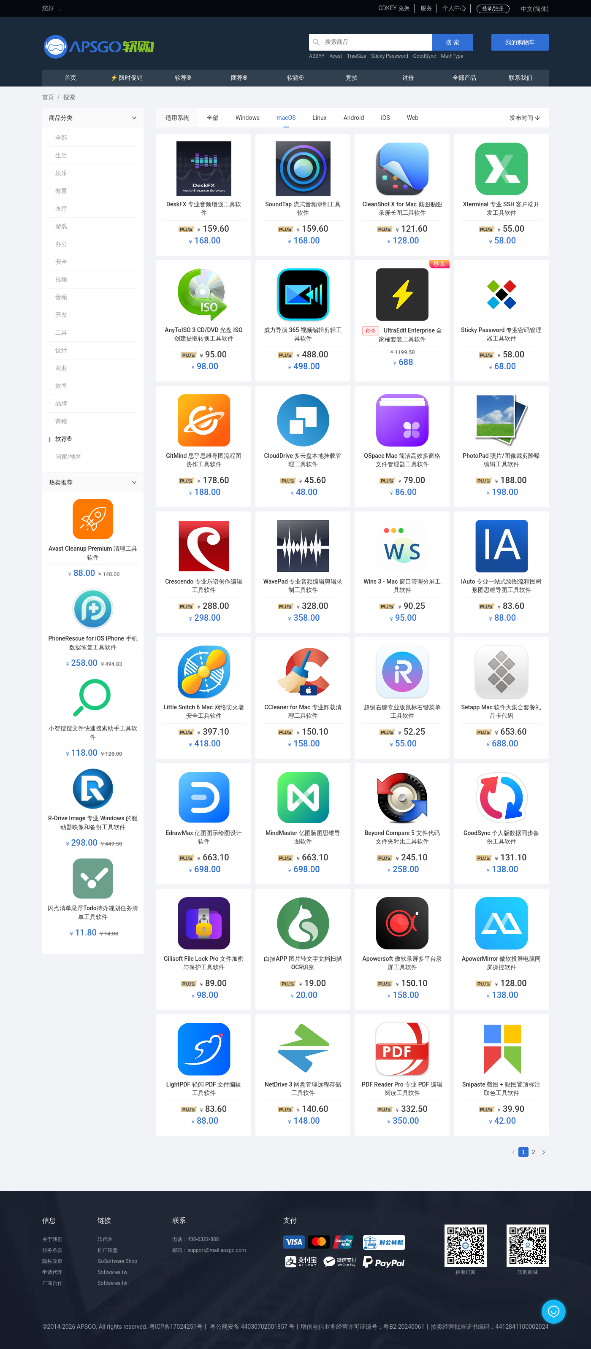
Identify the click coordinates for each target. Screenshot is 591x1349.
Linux (319, 117)
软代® (104, 1239)
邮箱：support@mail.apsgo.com (209, 1250)
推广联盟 (108, 1250)
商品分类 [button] (93, 117)
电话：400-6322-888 (195, 1239)
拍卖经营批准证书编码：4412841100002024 (490, 1326)
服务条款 (52, 1250)
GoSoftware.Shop (117, 1261)
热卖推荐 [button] (93, 482)
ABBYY (317, 56)
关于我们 (52, 1239)
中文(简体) (535, 8)
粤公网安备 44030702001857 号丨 (255, 1326)
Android (354, 117)
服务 (426, 8)
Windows (248, 117)
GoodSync (424, 56)
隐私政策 (52, 1261)
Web (413, 117)
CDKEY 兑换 (394, 8)
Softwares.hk (112, 1283)
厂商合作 (52, 1283)
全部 (213, 117)
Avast (336, 56)
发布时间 (525, 117)
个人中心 (454, 8)
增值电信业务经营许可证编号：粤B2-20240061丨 (365, 1326)
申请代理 (52, 1272)
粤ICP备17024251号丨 (179, 1326)
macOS (286, 117)
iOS (385, 117)
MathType (452, 56)
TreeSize (356, 56)
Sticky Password (389, 56)
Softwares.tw (112, 1272)
